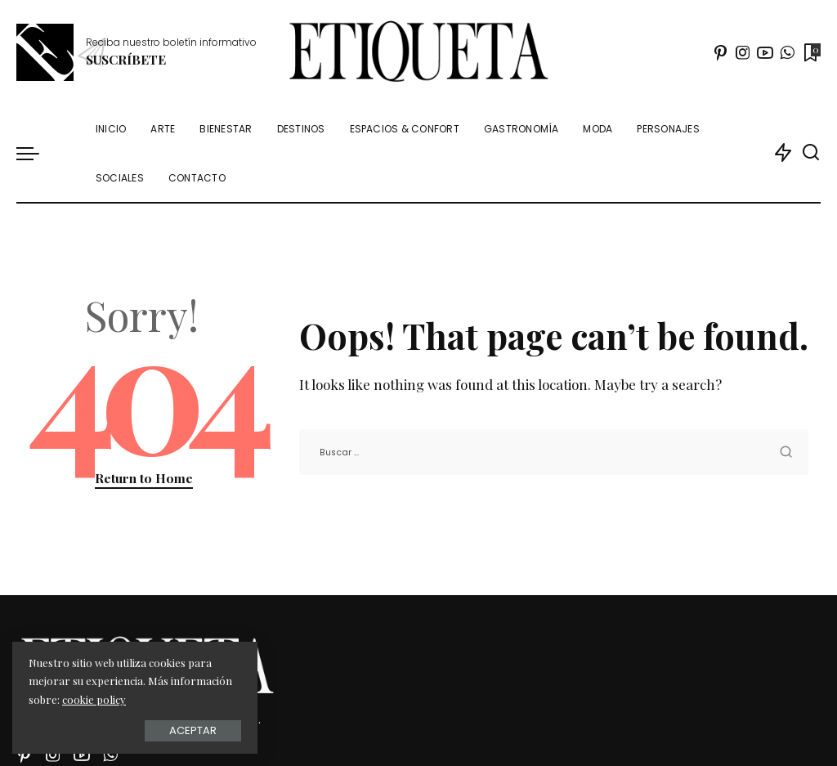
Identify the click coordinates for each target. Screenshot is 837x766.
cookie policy (94, 699)
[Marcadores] (811, 52)
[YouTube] (765, 52)
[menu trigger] (36, 153)
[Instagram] (743, 52)
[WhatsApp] (787, 52)
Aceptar (193, 730)
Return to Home (144, 477)
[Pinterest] (721, 52)
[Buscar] (811, 153)
